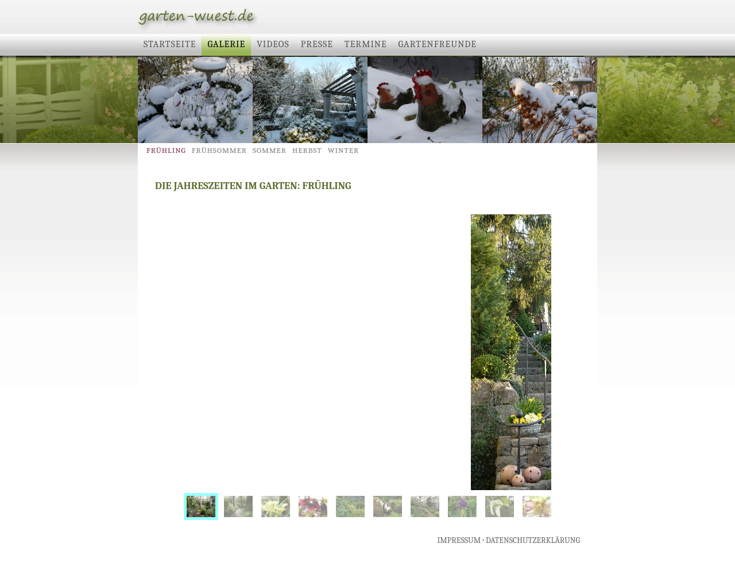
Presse (317, 44)
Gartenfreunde (438, 44)
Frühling (166, 150)
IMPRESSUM (459, 540)
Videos (273, 44)
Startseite (170, 44)
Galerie (226, 44)
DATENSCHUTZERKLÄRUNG (533, 540)
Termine (366, 44)
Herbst (307, 150)
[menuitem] (201, 506)
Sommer (270, 150)
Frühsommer (219, 150)
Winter (343, 150)
